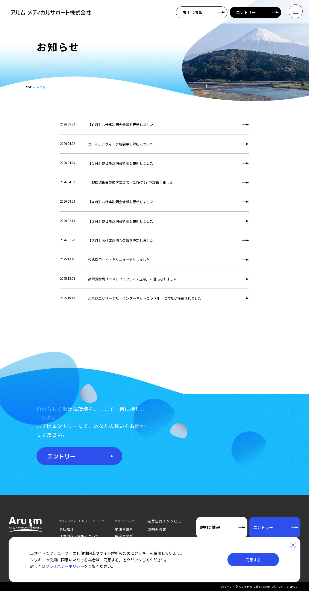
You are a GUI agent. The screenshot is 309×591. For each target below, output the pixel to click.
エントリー (246, 12)
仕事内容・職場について (79, 536)
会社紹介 (66, 529)
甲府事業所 (124, 536)
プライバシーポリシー (64, 566)
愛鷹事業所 (124, 529)
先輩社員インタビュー (166, 521)
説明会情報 (192, 12)
